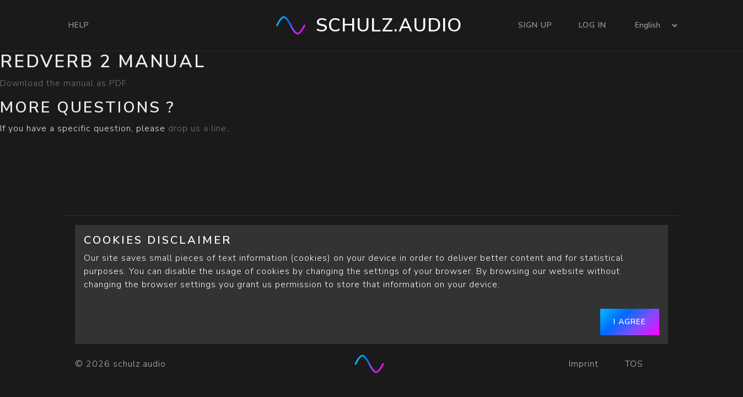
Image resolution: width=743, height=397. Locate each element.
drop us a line (197, 128)
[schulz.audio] (372, 364)
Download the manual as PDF (63, 83)
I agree (629, 321)
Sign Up (535, 25)
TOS (635, 364)
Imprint (584, 364)
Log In (592, 25)
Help (78, 25)
